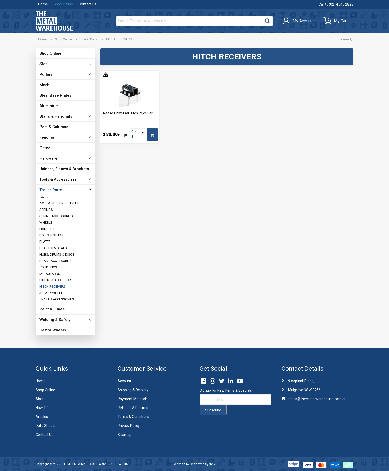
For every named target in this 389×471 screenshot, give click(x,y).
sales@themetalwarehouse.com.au (314, 399)
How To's (43, 408)
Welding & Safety (54, 319)
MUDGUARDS (49, 274)
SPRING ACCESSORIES (56, 216)
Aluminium (49, 105)
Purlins (45, 74)
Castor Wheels (52, 330)
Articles (42, 417)
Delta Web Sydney (202, 464)
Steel (44, 63)
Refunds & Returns (133, 408)
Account (124, 381)
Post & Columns (53, 126)
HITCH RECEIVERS (52, 286)
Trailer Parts (89, 39)
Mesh (44, 84)
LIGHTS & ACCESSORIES (57, 280)
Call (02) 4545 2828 (336, 4)
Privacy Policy (129, 426)
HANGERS (47, 229)
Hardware (48, 158)
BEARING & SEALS (53, 248)
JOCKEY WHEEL (51, 293)
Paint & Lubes (52, 309)
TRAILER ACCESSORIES (56, 299)
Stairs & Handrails (55, 116)
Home (43, 4)
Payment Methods (133, 399)
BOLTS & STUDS (51, 235)
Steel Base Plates (55, 95)
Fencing (46, 137)
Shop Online (63, 4)
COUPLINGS (48, 267)
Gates (44, 147)
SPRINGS (46, 210)
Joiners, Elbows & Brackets (64, 168)
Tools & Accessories (58, 179)
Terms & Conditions (133, 417)
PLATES (45, 242)
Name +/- (346, 39)
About (41, 399)
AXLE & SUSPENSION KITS (58, 203)
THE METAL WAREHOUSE (79, 464)
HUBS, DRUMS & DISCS (56, 254)
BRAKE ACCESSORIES (55, 261)
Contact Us (87, 4)
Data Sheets (46, 426)
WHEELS (45, 222)
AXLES (44, 197)
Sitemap (124, 435)
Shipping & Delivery (133, 390)
